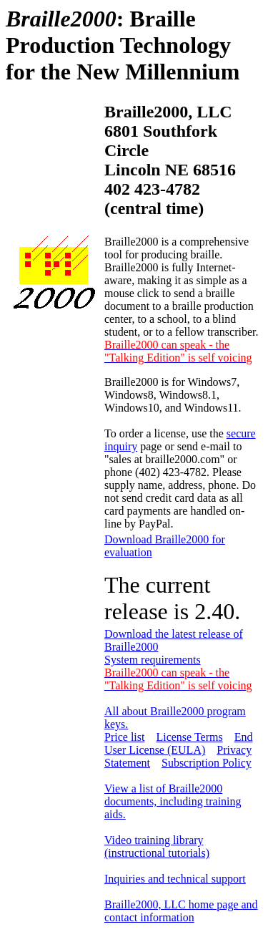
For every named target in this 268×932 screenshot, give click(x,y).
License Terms (189, 737)
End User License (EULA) (178, 743)
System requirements (152, 660)
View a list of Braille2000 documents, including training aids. (173, 801)
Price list (124, 737)
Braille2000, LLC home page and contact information (181, 910)
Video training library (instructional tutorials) (156, 846)
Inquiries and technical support (175, 879)
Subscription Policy (207, 763)
